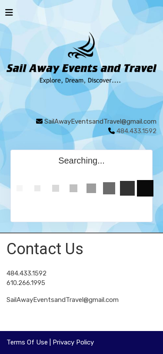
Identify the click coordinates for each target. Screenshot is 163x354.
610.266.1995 (26, 283)
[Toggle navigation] (9, 15)
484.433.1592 (27, 273)
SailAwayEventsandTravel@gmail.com (100, 121)
